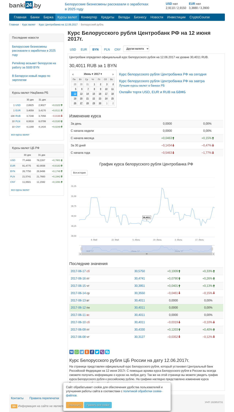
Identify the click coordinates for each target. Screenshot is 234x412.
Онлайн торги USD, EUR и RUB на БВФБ (152, 92)
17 (106, 93)
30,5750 (139, 271)
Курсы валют (67, 17)
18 (112, 93)
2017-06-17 (78, 271)
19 (75, 98)
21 (87, 98)
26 (75, 103)
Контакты (17, 398)
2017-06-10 (78, 322)
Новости (156, 17)
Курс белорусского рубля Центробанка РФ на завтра (162, 81)
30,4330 (139, 329)
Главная (20, 17)
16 (100, 93)
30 (81, 84)
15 (94, 93)
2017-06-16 (78, 278)
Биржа (48, 17)
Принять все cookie (97, 405)
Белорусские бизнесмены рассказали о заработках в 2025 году (34, 51)
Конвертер (89, 17)
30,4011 (139, 300)
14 (87, 93)
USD (169, 3)
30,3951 (139, 285)
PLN (18, 121)
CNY (18, 126)
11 (112, 89)
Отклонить (74, 405)
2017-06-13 (78, 300)
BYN (12, 171)
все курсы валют (20, 134)
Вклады (124, 17)
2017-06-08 (78, 336)
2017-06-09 (78, 329)
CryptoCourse (200, 17)
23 (100, 98)
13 (81, 93)
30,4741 (139, 278)
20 (81, 98)
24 (106, 98)
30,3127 (139, 336)
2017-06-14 (78, 293)
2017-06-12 (78, 307)
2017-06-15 (78, 285)
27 (81, 103)
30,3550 (139, 293)
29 (75, 84)
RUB (18, 116)
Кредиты (107, 17)
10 (106, 89)
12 (75, 93)
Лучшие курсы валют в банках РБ (142, 85)
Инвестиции (176, 17)
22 (94, 98)
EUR (192, 3)
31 (87, 84)
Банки (35, 17)
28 (87, 103)
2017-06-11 (78, 314)
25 (112, 98)
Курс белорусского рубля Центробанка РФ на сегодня (162, 74)
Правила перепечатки (44, 398)
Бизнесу (140, 17)
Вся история (79, 172)
